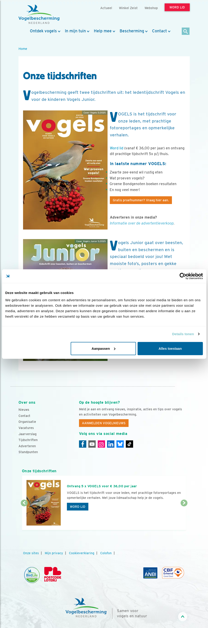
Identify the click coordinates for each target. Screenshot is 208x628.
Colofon (106, 553)
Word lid (116, 148)
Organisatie (27, 422)
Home (22, 49)
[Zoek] (186, 32)
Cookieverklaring (81, 553)
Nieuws (23, 409)
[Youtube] (92, 444)
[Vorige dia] (24, 517)
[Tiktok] (129, 444)
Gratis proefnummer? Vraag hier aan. (141, 200)
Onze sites (31, 553)
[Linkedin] (110, 444)
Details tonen (183, 334)
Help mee (103, 31)
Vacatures (26, 428)
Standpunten (28, 452)
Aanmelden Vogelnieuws (104, 423)
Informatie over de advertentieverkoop (142, 223)
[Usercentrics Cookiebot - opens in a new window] (183, 276)
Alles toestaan (170, 348)
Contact (159, 31)
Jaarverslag (27, 434)
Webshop (151, 8)
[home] (39, 14)
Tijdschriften (28, 440)
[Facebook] (82, 444)
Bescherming (132, 31)
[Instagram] (101, 444)
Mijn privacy (54, 553)
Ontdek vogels (43, 31)
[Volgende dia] (184, 517)
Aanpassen (103, 348)
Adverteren (27, 446)
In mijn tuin (75, 31)
